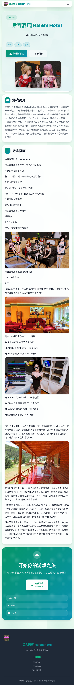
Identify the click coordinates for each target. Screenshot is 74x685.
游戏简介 (37, 662)
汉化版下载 (37, 670)
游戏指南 (37, 666)
